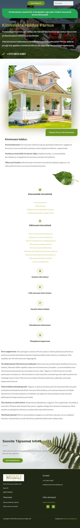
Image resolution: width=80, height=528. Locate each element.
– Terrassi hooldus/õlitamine (40, 248)
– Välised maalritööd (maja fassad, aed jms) (40, 251)
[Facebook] (48, 506)
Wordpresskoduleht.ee (70, 519)
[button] (12, 3)
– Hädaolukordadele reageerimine (40, 213)
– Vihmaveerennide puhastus (40, 244)
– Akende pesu (40, 206)
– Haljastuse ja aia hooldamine (40, 237)
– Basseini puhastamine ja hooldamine (40, 255)
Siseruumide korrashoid (11, 502)
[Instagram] (53, 506)
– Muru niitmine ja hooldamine (40, 234)
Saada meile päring (49, 502)
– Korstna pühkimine (40, 262)
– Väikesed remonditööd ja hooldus (40, 209)
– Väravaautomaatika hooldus (40, 258)
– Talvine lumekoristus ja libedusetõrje (40, 241)
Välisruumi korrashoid (10, 506)
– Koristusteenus (40, 202)
